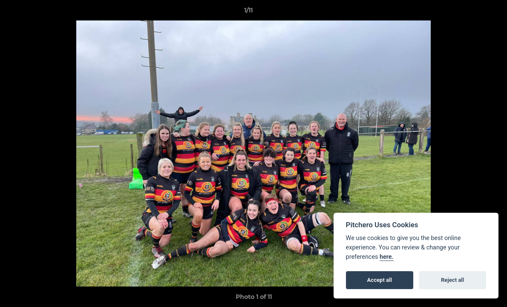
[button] (471, 12)
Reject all (452, 280)
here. (387, 257)
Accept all (379, 280)
